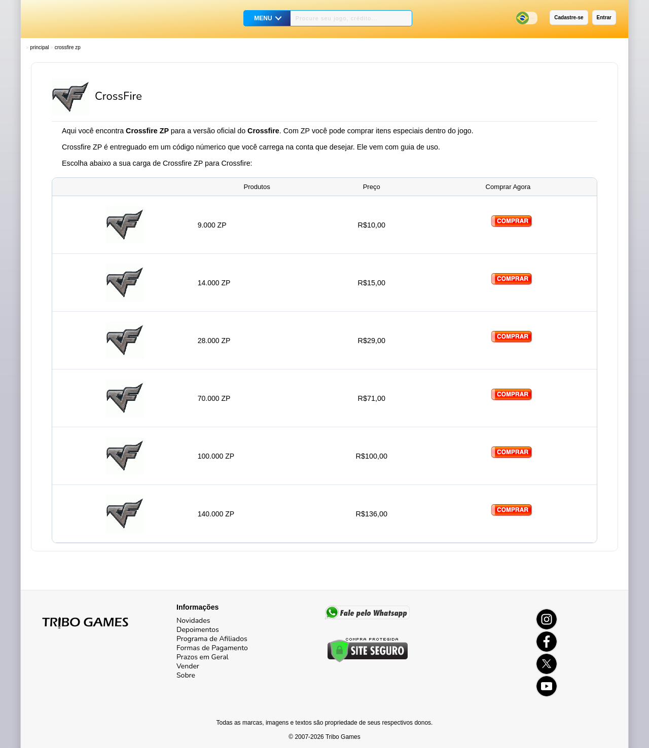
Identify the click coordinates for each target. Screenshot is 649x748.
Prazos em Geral (202, 657)
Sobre (185, 675)
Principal (39, 47)
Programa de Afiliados (211, 639)
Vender (187, 666)
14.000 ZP (214, 283)
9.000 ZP (212, 225)
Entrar (604, 17)
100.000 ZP (216, 456)
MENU (263, 18)
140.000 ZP (216, 514)
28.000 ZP (214, 340)
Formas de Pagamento (212, 648)
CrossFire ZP (68, 47)
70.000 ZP (214, 398)
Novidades (193, 620)
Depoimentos (197, 629)
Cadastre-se (568, 17)
